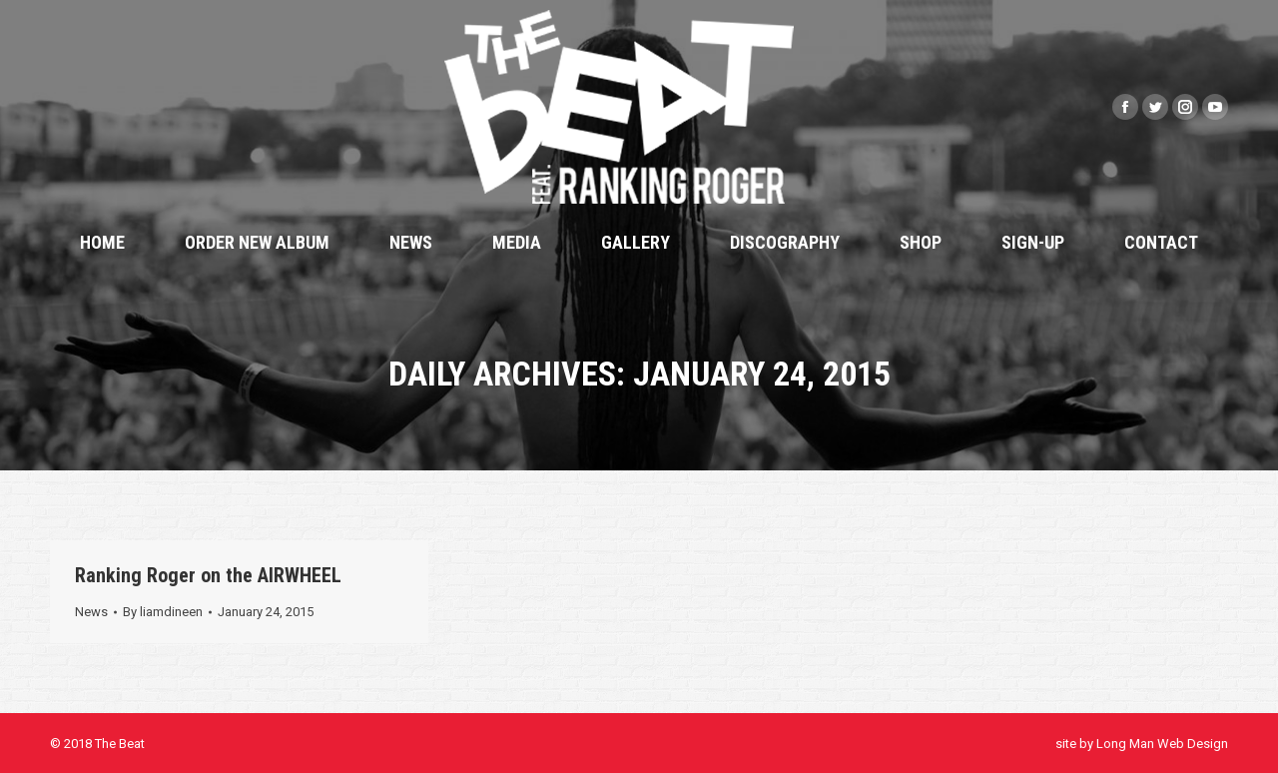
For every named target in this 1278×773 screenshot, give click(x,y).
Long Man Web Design (1162, 743)
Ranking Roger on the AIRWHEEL (208, 575)
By (163, 611)
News (91, 611)
